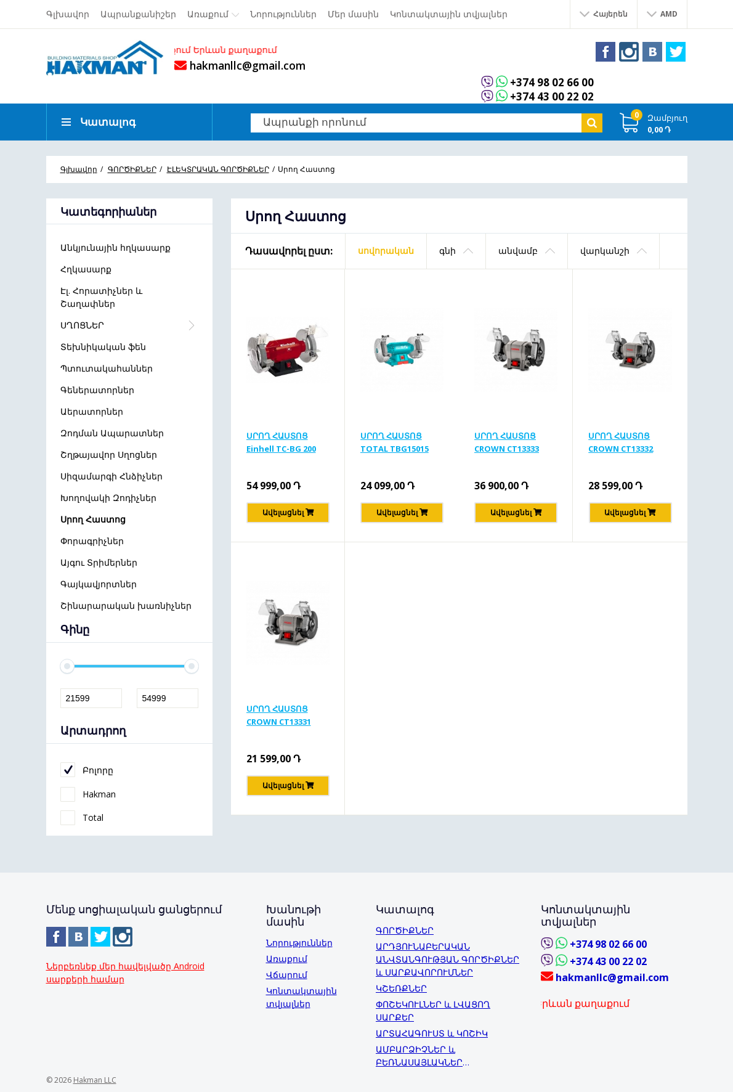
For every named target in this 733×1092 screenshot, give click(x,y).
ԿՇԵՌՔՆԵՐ (401, 988)
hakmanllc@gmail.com (240, 65)
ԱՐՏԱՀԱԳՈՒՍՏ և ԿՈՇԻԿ (432, 1033)
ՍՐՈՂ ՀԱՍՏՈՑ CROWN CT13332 (620, 442)
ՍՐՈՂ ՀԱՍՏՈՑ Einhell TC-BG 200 (281, 442)
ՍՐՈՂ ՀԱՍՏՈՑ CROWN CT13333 (506, 442)
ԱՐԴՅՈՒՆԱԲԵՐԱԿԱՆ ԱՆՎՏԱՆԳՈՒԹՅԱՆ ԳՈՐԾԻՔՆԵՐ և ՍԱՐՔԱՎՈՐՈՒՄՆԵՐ (447, 959)
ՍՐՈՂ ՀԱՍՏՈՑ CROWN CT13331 (278, 715)
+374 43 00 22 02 (552, 97)
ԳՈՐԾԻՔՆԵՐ (405, 930)
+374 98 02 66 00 (552, 82)
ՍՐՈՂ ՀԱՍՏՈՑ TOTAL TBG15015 (394, 442)
